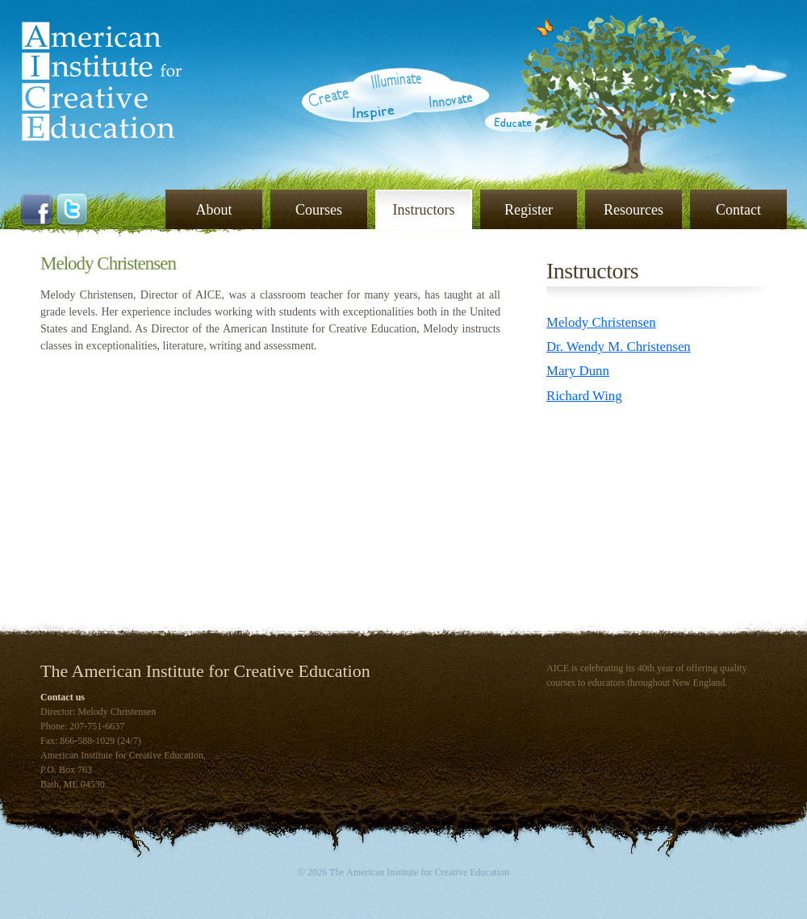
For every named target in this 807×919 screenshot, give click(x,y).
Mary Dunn (577, 370)
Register (528, 210)
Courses (318, 210)
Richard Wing (584, 395)
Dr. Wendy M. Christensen (618, 346)
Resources (633, 210)
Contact (738, 210)
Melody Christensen (601, 322)
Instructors (424, 210)
